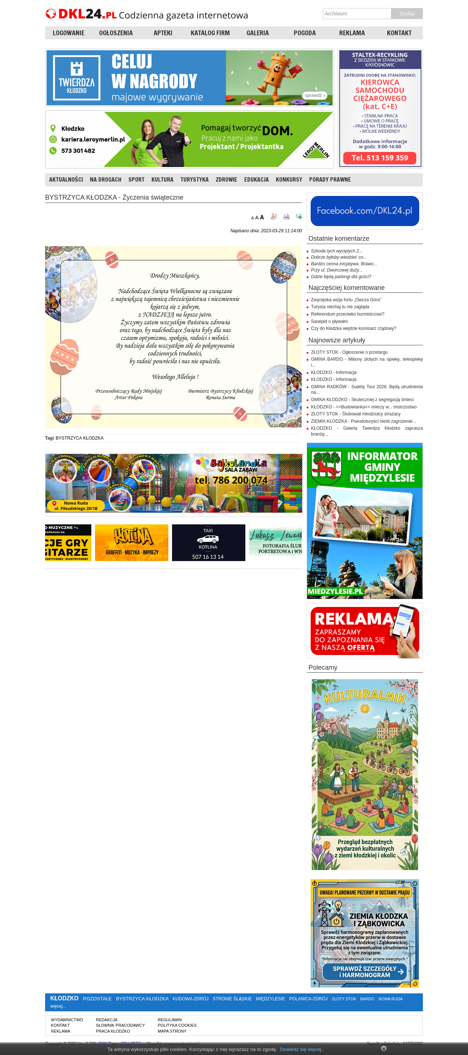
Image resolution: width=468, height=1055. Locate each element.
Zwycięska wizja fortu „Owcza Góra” (346, 299)
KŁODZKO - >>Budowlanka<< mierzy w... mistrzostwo (364, 407)
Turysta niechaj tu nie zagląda (340, 306)
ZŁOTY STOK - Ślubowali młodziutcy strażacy (356, 413)
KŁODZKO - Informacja (334, 372)
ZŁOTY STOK (344, 999)
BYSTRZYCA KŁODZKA (80, 438)
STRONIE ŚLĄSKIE (232, 998)
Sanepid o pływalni (329, 321)
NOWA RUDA (391, 999)
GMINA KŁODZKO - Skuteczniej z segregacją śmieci (362, 399)
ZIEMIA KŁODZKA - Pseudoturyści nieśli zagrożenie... (363, 421)
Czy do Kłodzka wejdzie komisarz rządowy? (353, 328)
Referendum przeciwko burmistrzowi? (347, 314)
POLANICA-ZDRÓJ (308, 998)
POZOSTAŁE (97, 998)
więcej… (58, 1006)
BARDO (367, 999)
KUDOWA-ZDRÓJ (191, 998)
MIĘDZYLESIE (270, 998)
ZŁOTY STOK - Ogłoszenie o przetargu (349, 352)
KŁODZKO (64, 998)
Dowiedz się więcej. (301, 1049)
